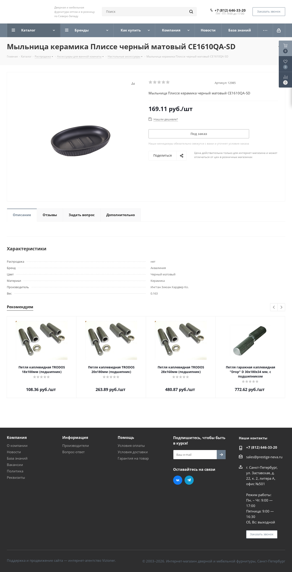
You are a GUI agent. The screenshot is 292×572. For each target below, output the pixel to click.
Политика (15, 471)
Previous (274, 307)
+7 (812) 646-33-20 (230, 10)
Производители (75, 445)
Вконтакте (177, 480)
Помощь (126, 437)
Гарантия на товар (133, 458)
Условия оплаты (131, 445)
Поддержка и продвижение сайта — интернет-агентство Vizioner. (61, 560)
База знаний (17, 458)
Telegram (189, 480)
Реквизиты (16, 477)
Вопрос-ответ (73, 452)
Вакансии (15, 464)
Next (281, 307)
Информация (75, 437)
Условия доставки (133, 452)
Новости (14, 452)
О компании (17, 445)
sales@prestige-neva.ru (264, 457)
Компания (17, 437)
